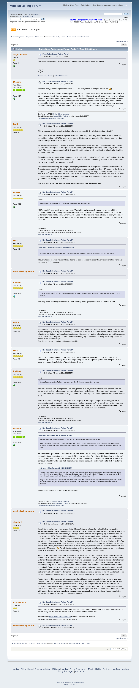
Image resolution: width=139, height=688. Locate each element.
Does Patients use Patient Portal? (56, 54)
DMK (15, 124)
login (29, 14)
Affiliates (56, 669)
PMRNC (17, 192)
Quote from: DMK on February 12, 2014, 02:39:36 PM (55, 435)
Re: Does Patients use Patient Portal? (57, 82)
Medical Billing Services (45, 76)
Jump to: (107, 649)
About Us (79, 671)
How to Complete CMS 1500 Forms (86, 20)
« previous (119, 41)
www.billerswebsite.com (45, 234)
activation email (28, 16)
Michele (62, 37)
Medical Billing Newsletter (60, 114)
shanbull (17, 522)
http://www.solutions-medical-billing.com (51, 118)
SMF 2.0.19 (60, 682)
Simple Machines (79, 682)
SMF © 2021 (69, 682)
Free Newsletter (42, 669)
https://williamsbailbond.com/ (60, 616)
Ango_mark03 (20, 54)
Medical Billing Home (22, 669)
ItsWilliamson (19, 602)
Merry (16, 322)
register (35, 14)
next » (126, 41)
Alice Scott (55, 37)
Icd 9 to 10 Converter (60, 76)
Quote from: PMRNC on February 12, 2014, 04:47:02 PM (56, 247)
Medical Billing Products (60, 116)
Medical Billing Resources (73, 669)
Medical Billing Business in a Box (104, 669)
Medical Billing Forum (25, 6)
